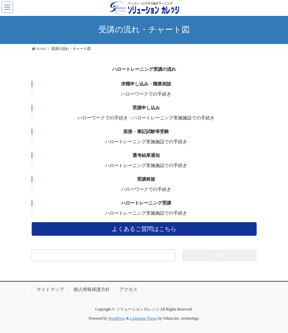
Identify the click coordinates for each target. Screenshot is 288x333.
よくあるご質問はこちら (144, 229)
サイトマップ (50, 289)
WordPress (116, 318)
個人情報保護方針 (91, 289)
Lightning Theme (143, 318)
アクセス (128, 289)
